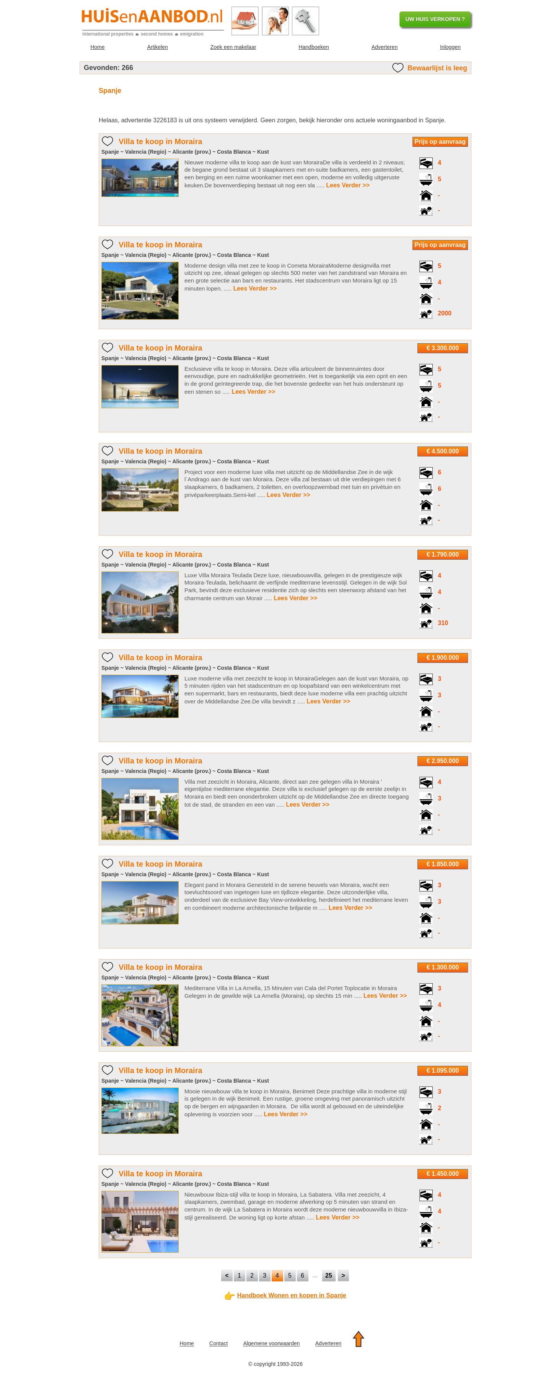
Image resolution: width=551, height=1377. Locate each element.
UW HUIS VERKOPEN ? (435, 19)
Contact (218, 1344)
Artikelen (157, 47)
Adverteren (385, 47)
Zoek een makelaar (233, 47)
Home (97, 47)
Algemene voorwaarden (271, 1344)
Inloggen (450, 47)
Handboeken (313, 47)
